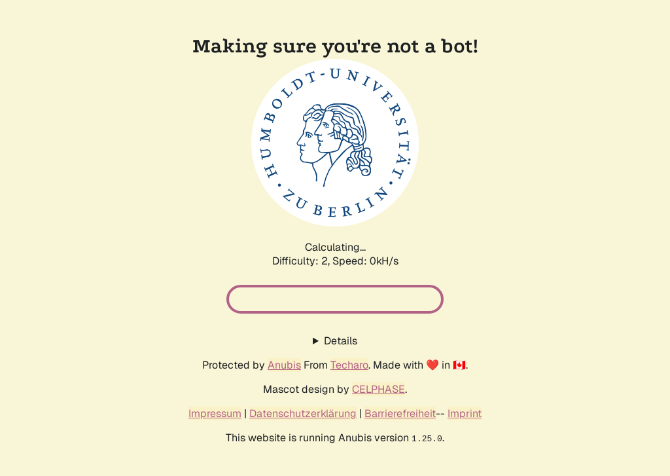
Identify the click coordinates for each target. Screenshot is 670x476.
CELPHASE (378, 389)
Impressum (214, 413)
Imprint (465, 413)
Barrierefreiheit (400, 413)
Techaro (349, 365)
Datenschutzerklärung (303, 413)
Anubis (284, 365)
